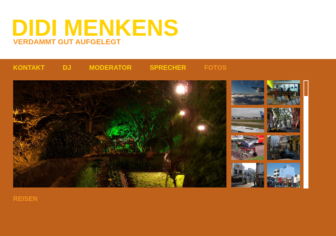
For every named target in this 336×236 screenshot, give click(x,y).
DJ (67, 67)
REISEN (25, 198)
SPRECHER (168, 67)
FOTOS (215, 67)
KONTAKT (29, 67)
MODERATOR (110, 67)
